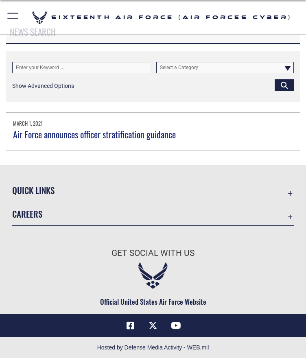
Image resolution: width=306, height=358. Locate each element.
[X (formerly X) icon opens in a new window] (153, 325)
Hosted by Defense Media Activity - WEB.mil (153, 347)
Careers (27, 213)
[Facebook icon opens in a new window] (130, 325)
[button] (13, 17)
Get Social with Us (153, 253)
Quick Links (33, 190)
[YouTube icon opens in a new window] (176, 325)
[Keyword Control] (81, 67)
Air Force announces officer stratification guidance (94, 134)
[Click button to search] (284, 85)
